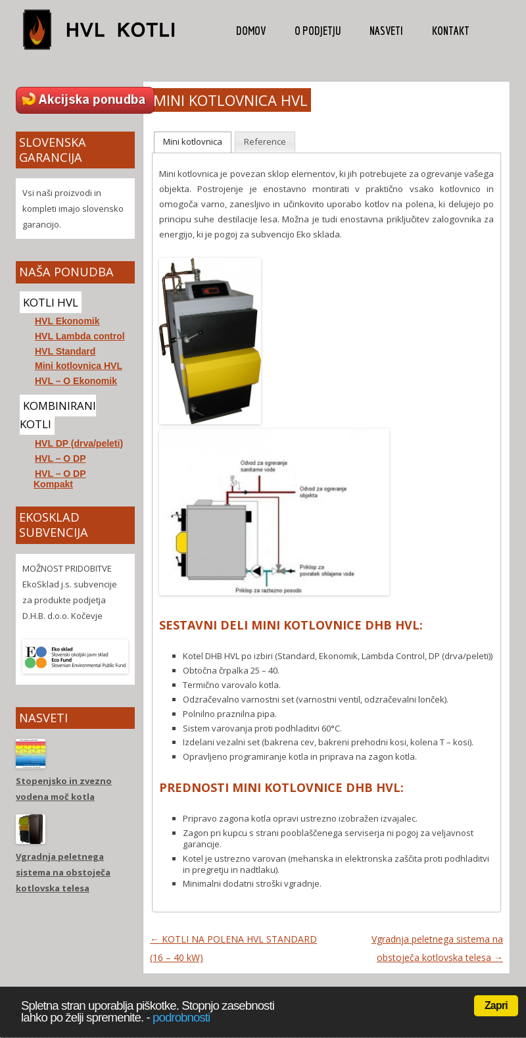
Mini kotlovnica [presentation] (192, 141)
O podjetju (318, 30)
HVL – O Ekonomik (76, 381)
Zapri (496, 1005)
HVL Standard (65, 351)
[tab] (192, 142)
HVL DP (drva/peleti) (79, 443)
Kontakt (450, 30)
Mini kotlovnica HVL (78, 365)
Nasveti (386, 30)
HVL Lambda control (80, 336)
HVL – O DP (60, 458)
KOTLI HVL (50, 302)
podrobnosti (181, 1017)
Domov (251, 30)
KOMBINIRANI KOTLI (58, 415)
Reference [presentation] (265, 141)
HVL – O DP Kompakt (60, 479)
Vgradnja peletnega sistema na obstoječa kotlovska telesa (63, 872)
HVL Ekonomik (67, 321)
